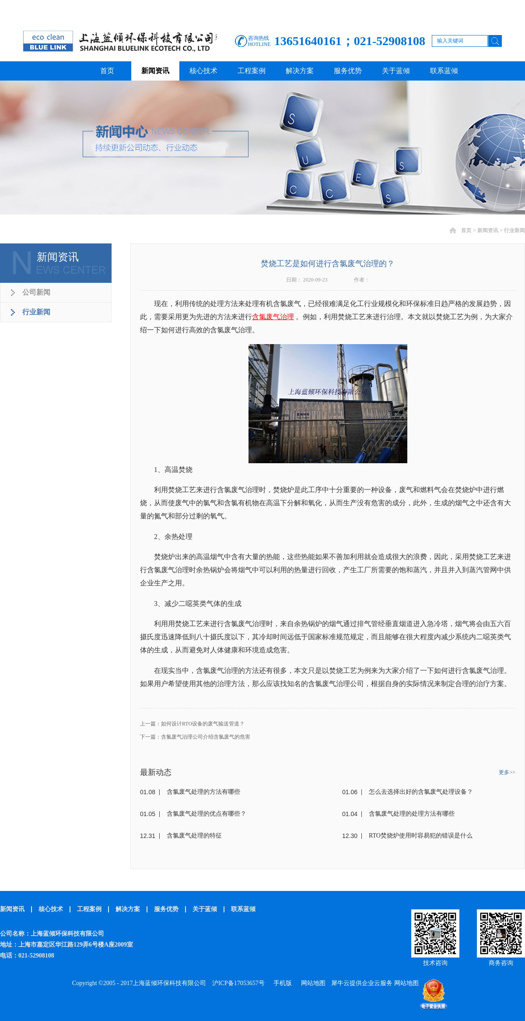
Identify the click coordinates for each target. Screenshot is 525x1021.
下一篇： (195, 737)
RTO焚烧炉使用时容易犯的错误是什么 (420, 835)
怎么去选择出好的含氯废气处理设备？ (421, 792)
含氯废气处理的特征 (194, 835)
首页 (107, 70)
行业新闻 (514, 230)
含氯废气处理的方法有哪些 (203, 792)
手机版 (281, 983)
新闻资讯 (487, 230)
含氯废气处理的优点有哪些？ (206, 813)
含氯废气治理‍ (273, 316)
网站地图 (312, 983)
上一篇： (192, 724)
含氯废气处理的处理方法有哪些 (412, 813)
